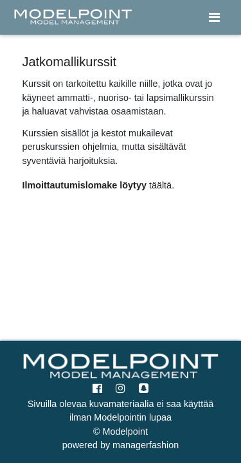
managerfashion (144, 445)
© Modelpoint (120, 431)
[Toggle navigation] (214, 17)
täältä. (161, 185)
